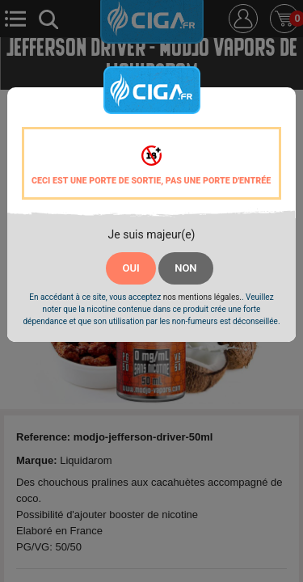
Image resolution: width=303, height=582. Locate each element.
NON (185, 268)
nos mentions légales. (202, 297)
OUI (130, 268)
